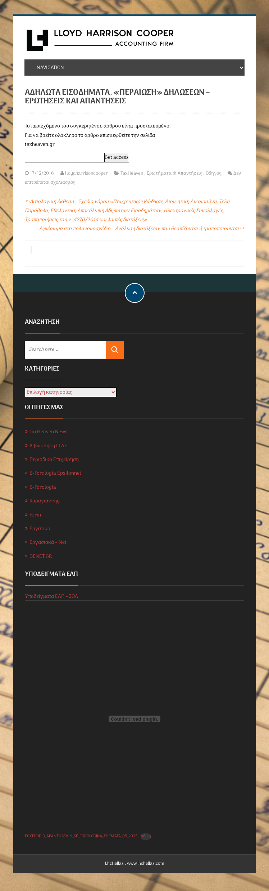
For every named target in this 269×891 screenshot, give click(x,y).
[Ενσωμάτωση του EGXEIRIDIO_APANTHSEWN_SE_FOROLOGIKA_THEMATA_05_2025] (134, 719)
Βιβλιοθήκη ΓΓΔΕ (48, 446)
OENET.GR (40, 556)
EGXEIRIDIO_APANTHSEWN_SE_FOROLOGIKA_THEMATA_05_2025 (81, 836)
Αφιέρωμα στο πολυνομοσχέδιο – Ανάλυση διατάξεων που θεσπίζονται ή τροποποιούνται (141, 229)
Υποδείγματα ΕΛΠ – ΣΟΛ (51, 596)
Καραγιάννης (44, 501)
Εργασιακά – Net (48, 542)
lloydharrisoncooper (86, 173)
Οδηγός (213, 173)
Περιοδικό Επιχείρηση (54, 460)
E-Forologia (42, 487)
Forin (35, 515)
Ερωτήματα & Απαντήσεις (174, 173)
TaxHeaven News (48, 432)
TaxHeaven (131, 173)
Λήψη (146, 836)
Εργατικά (39, 529)
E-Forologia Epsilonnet (55, 473)
